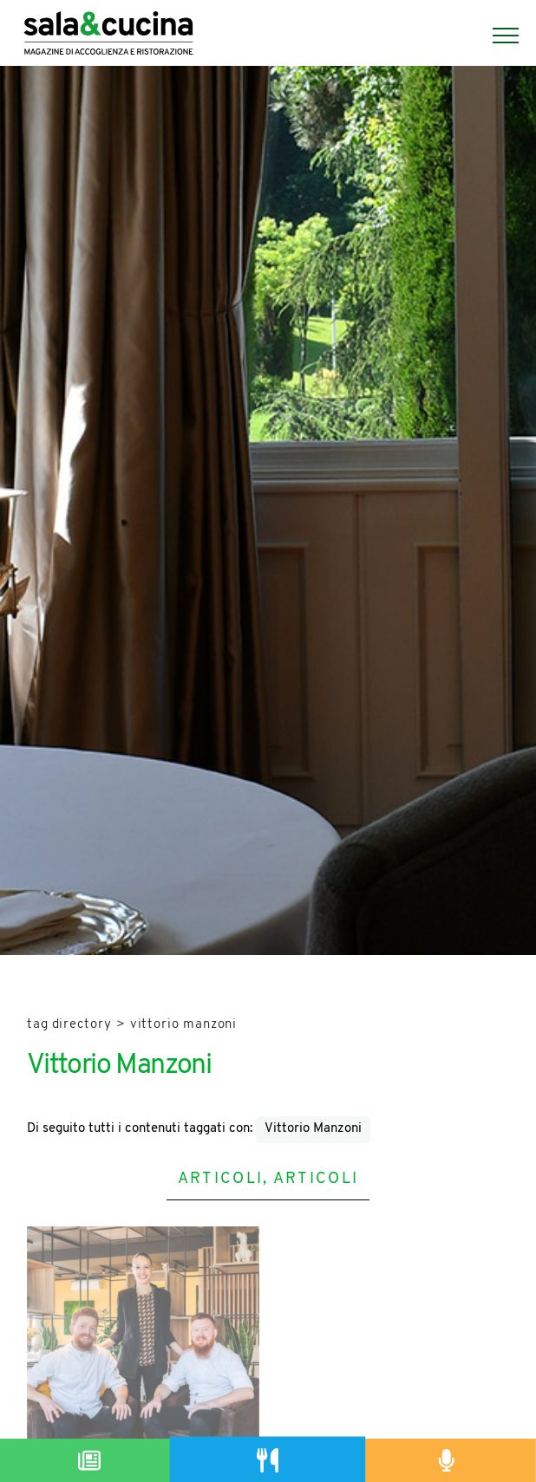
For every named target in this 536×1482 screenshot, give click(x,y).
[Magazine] (89, 1460)
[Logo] (108, 35)
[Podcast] (446, 1460)
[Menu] (497, 35)
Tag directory (69, 1024)
